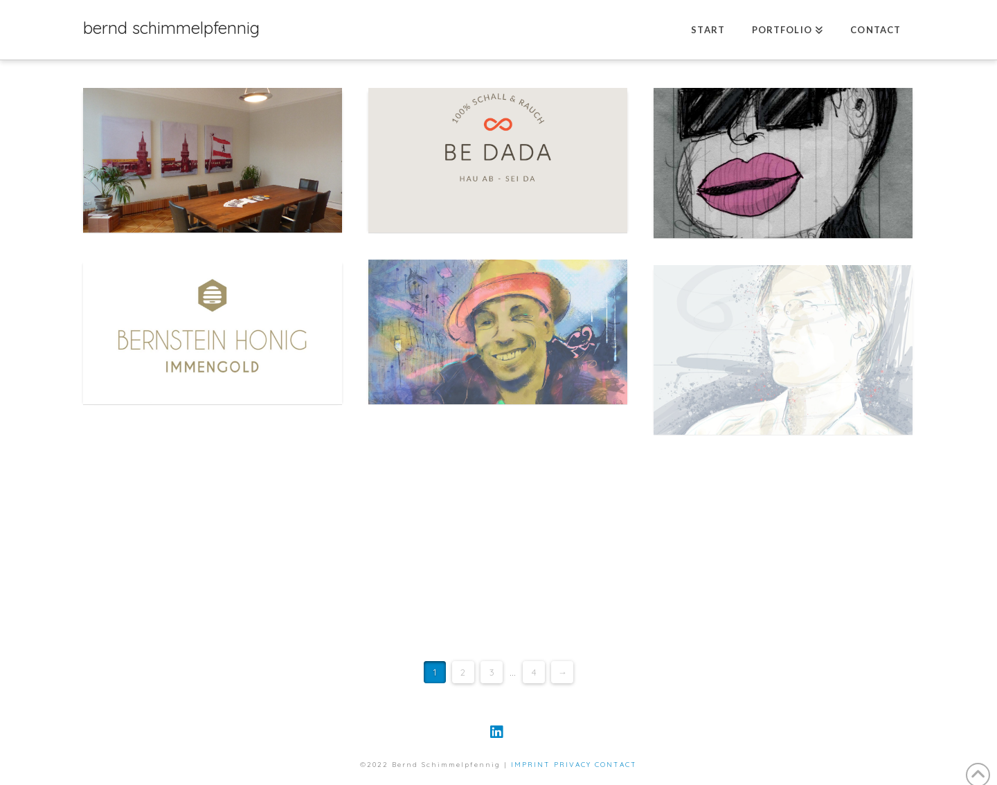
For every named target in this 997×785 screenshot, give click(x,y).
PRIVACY (572, 764)
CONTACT (616, 764)
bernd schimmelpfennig (171, 27)
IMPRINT (530, 764)
